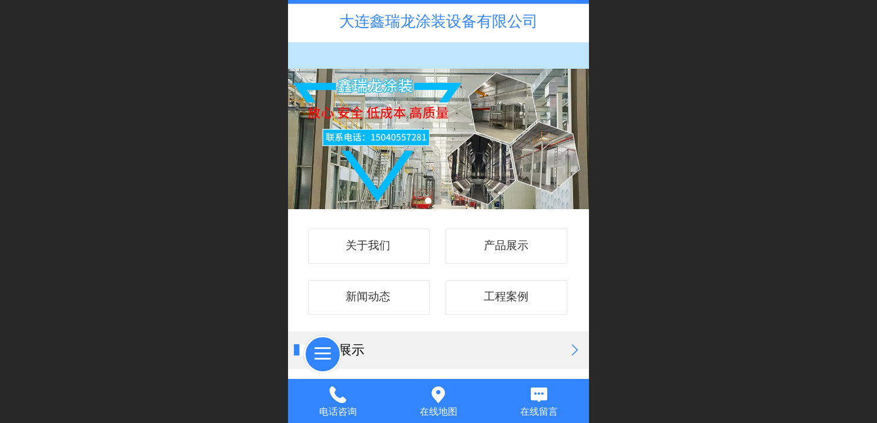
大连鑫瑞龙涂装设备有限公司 (438, 21)
